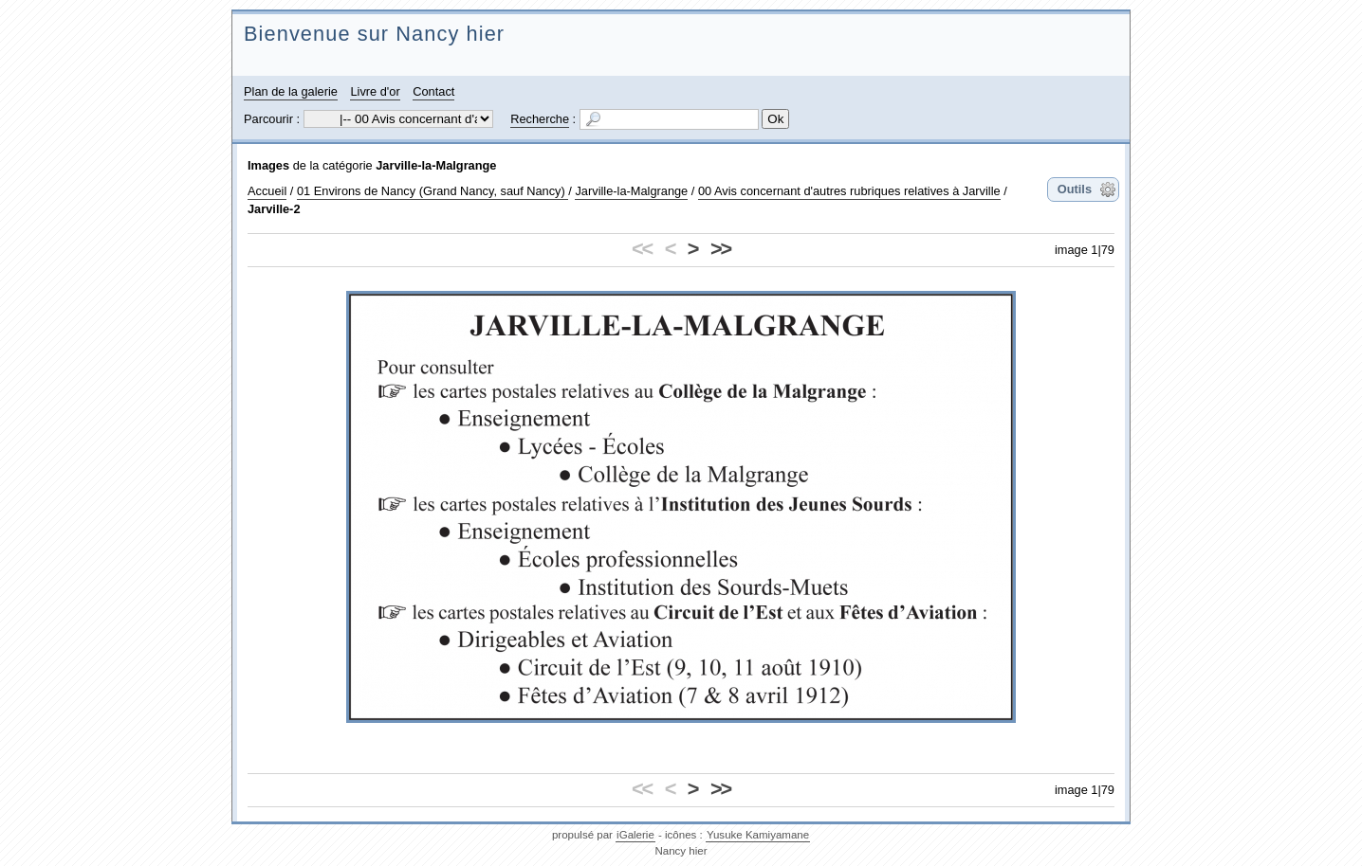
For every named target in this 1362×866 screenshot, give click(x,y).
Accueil (267, 191)
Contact (433, 91)
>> (720, 249)
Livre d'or (374, 91)
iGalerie (635, 834)
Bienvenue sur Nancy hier (374, 33)
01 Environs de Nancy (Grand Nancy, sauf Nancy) (432, 191)
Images (268, 165)
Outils (1075, 189)
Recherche (539, 119)
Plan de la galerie (291, 91)
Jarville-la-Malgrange (436, 165)
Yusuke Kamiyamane (758, 834)
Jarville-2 (274, 209)
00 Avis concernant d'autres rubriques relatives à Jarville (849, 191)
